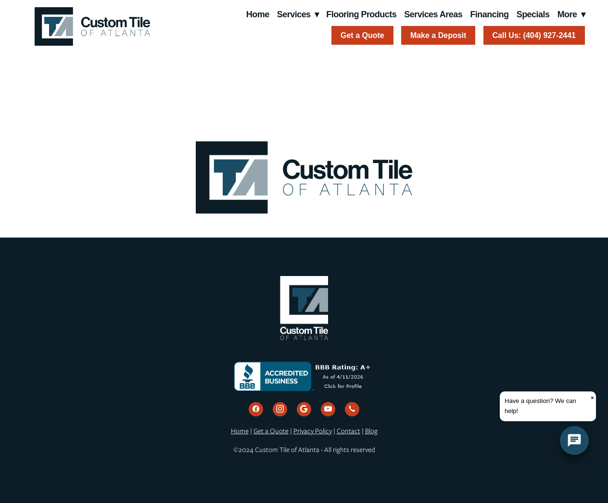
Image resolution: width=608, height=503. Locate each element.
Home (257, 14)
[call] (352, 409)
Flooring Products (361, 14)
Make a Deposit (438, 35)
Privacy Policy (312, 431)
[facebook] (256, 409)
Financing (489, 14)
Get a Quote (362, 35)
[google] (304, 409)
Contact (348, 431)
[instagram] (280, 409)
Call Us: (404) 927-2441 (534, 35)
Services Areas (433, 14)
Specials (533, 14)
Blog (371, 431)
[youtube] (328, 409)
